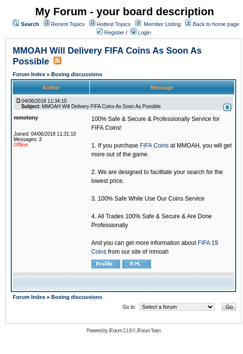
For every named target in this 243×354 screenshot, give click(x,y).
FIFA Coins (154, 145)
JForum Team (148, 330)
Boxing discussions (76, 74)
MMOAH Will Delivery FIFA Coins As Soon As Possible (101, 106)
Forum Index (30, 74)
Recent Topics (68, 24)
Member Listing (162, 24)
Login (141, 32)
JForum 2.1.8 (120, 330)
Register (110, 32)
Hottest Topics (114, 24)
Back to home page (215, 24)
